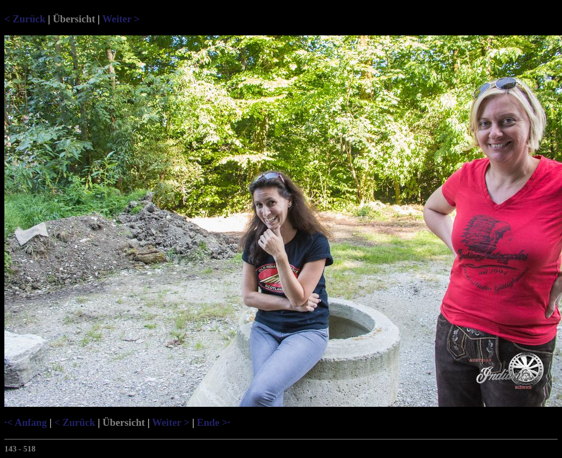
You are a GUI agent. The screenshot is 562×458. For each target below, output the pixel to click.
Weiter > (121, 19)
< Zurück (24, 19)
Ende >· (213, 422)
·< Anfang (25, 422)
